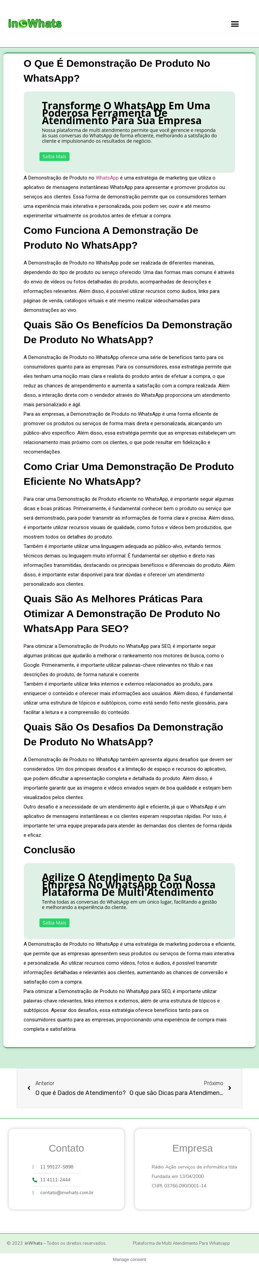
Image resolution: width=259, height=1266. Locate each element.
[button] (234, 23)
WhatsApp (107, 178)
